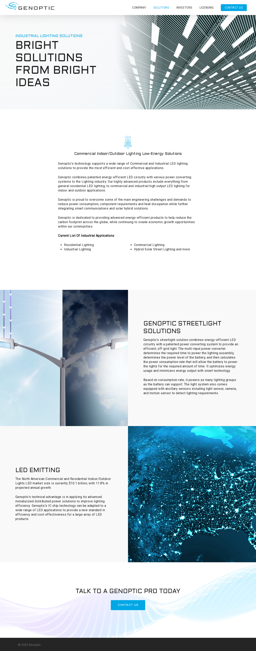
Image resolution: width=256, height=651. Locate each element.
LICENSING (207, 7)
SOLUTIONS (161, 7)
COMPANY (139, 7)
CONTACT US (234, 7)
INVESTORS (184, 7)
